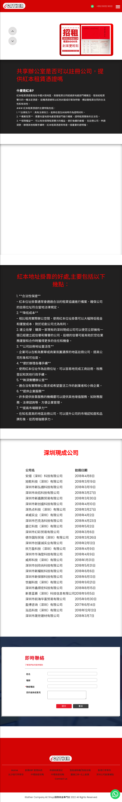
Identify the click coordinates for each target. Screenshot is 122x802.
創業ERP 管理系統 (33, 770)
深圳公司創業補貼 (105, 774)
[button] (12, 31)
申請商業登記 (56, 770)
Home (14, 770)
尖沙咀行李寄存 (16, 774)
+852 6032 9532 (104, 6)
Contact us (61, 778)
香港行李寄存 (104, 770)
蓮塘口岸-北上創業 (80, 774)
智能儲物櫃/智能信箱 (80, 770)
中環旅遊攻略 (37, 774)
